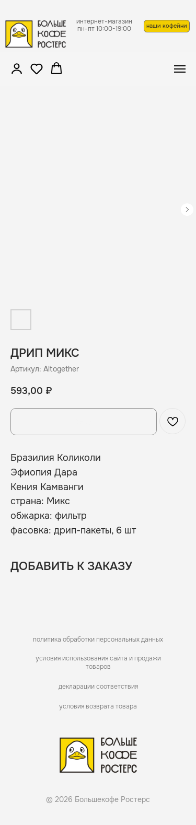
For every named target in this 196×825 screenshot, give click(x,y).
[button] (16, 68)
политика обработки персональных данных (98, 639)
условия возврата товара (98, 706)
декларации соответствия (98, 686)
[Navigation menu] (180, 69)
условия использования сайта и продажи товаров (98, 662)
